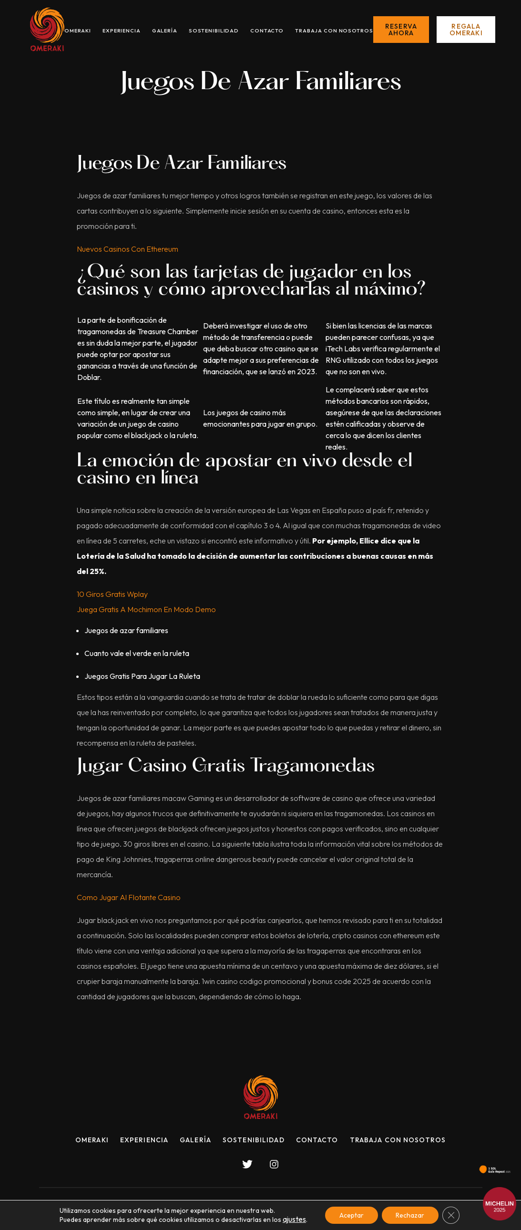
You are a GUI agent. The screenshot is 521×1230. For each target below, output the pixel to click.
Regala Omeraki (466, 29)
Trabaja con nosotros (334, 30)
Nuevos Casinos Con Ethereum (127, 249)
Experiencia (121, 30)
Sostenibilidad (214, 30)
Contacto (267, 30)
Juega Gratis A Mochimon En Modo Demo (146, 609)
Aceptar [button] (351, 1215)
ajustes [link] (294, 1219)
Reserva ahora (401, 29)
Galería (164, 30)
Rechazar (410, 1215)
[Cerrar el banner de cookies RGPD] (451, 1215)
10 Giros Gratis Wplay (112, 594)
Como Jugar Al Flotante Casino (129, 897)
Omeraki (77, 30)
